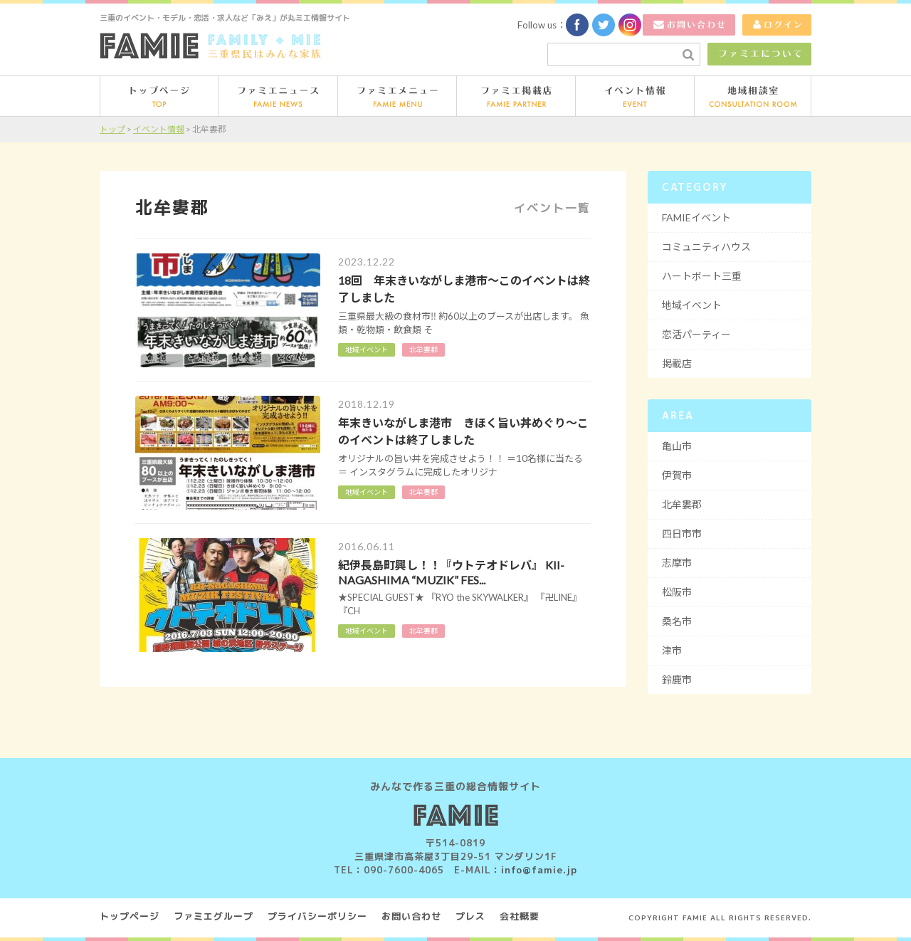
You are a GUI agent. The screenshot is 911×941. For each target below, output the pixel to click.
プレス (470, 916)
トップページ (129, 916)
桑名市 (677, 621)
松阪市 (677, 592)
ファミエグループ (213, 916)
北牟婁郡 (423, 630)
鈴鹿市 (677, 679)
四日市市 (682, 533)
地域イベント (366, 630)
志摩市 (677, 563)
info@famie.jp (539, 869)
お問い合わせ (411, 916)
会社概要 (519, 916)
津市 (672, 650)
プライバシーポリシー (317, 916)
